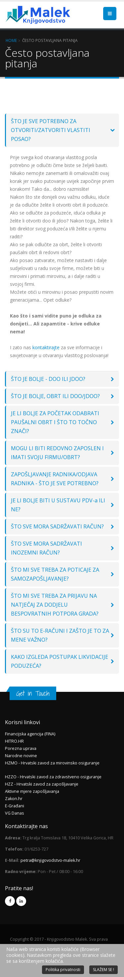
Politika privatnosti (63, 969)
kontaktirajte (46, 347)
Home (11, 40)
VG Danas (14, 813)
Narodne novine (21, 755)
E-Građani (14, 806)
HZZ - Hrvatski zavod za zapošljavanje (41, 784)
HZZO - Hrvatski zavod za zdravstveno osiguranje (53, 777)
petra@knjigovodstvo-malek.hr (50, 860)
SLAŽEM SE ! (103, 969)
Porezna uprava (20, 748)
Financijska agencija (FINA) (30, 734)
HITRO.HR (14, 741)
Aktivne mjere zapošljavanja (32, 791)
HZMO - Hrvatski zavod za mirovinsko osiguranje (52, 763)
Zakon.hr (13, 798)
